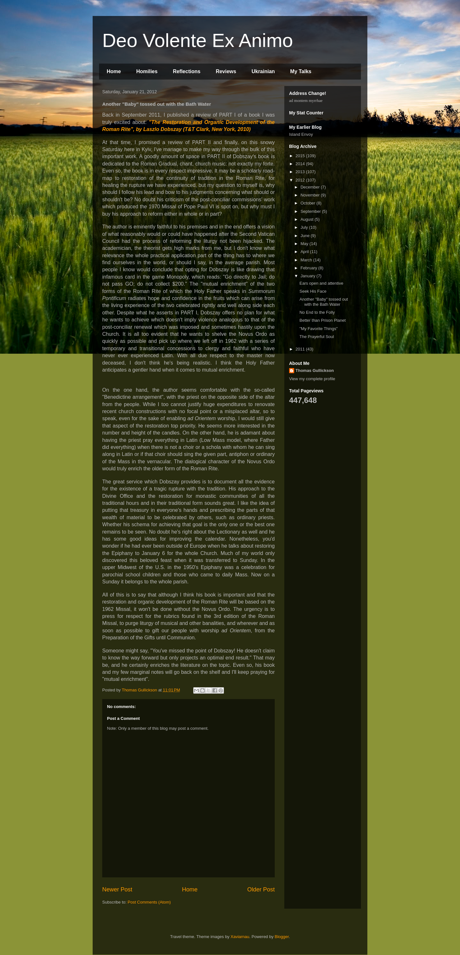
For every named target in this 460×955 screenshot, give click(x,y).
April (305, 251)
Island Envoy (301, 134)
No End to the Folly (317, 312)
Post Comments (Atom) (149, 902)
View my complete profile (312, 378)
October (309, 203)
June (306, 235)
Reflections (186, 71)
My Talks (300, 71)
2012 (300, 180)
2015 (300, 155)
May (305, 243)
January (309, 275)
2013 (300, 171)
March (307, 260)
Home (114, 71)
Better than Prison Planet (322, 320)
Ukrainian (263, 71)
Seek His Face (312, 291)
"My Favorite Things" (318, 328)
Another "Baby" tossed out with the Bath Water (323, 302)
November (311, 195)
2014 (300, 163)
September (311, 211)
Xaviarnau (240, 936)
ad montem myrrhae (306, 100)
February (309, 268)
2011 (300, 349)
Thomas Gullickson (314, 370)
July (305, 227)
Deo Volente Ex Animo (197, 40)
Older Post (261, 889)
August (308, 219)
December (311, 187)
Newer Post (117, 889)
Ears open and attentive (321, 283)
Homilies (146, 71)
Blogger (282, 936)
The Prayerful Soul (316, 336)
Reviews (226, 71)
